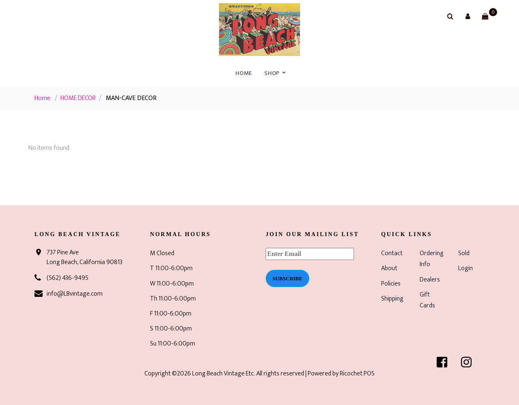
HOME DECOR (78, 98)
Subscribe (287, 278)
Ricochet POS (357, 373)
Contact (392, 253)
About (389, 268)
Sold (464, 253)
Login (465, 268)
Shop (271, 73)
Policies (391, 283)
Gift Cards (427, 300)
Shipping (392, 298)
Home (244, 73)
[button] (467, 16)
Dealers (430, 279)
